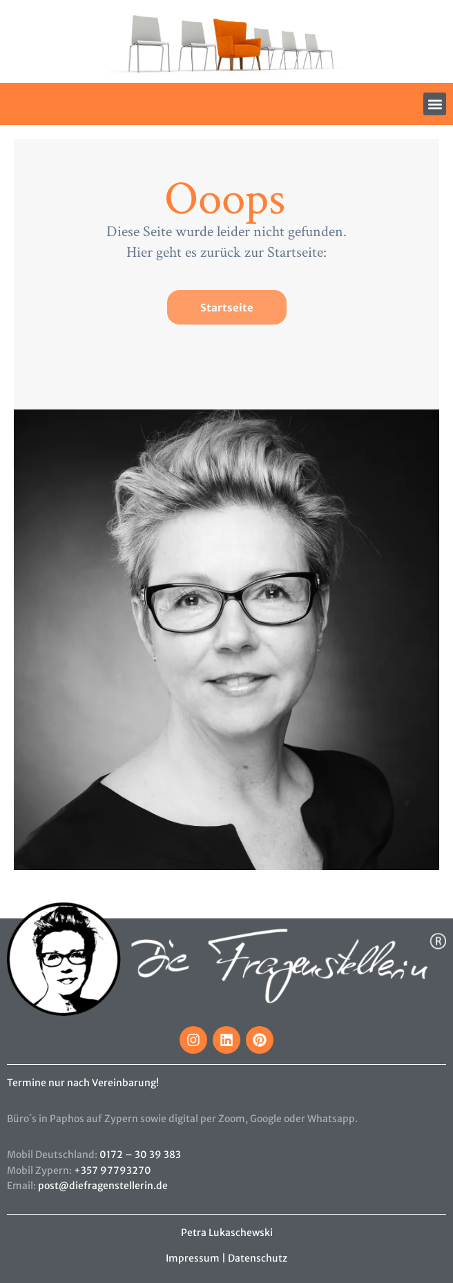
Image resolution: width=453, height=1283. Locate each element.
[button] (434, 104)
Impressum (193, 1258)
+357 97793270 (112, 1170)
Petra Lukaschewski (227, 1232)
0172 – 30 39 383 (140, 1154)
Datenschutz (257, 1258)
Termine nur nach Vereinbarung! (83, 1083)
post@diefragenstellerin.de (103, 1185)
